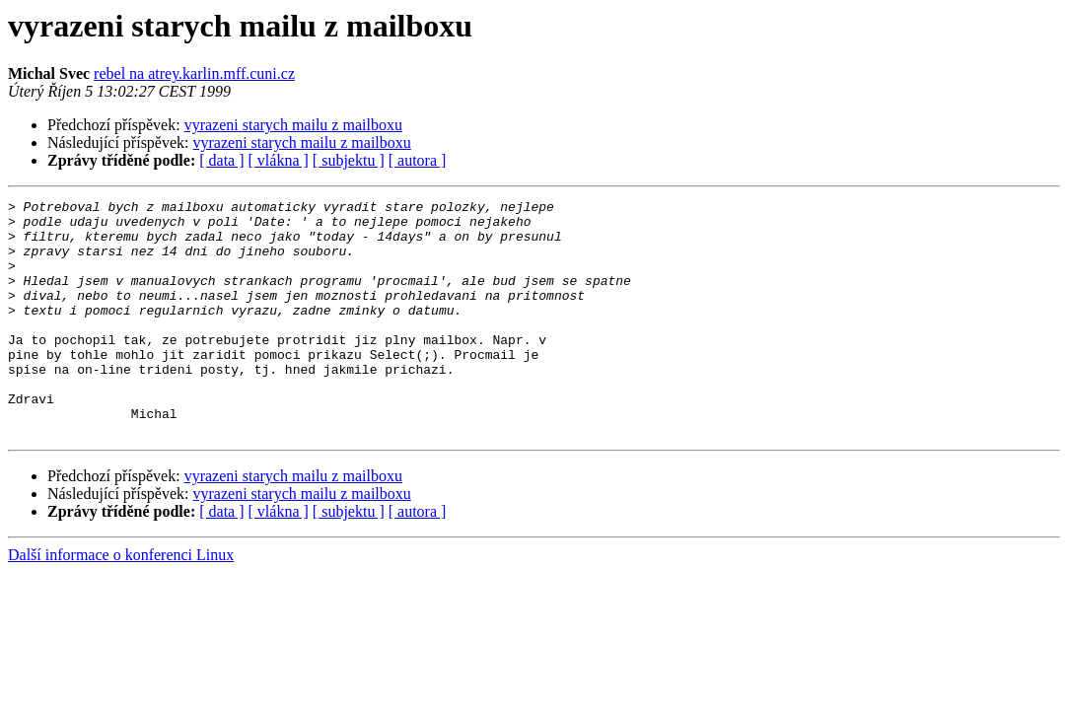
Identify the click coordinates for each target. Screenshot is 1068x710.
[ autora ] (418, 160)
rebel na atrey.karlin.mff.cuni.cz (194, 73)
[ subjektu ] (349, 160)
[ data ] (221, 160)
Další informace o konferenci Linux (121, 602)
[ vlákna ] (279, 160)
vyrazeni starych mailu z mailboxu (293, 124)
